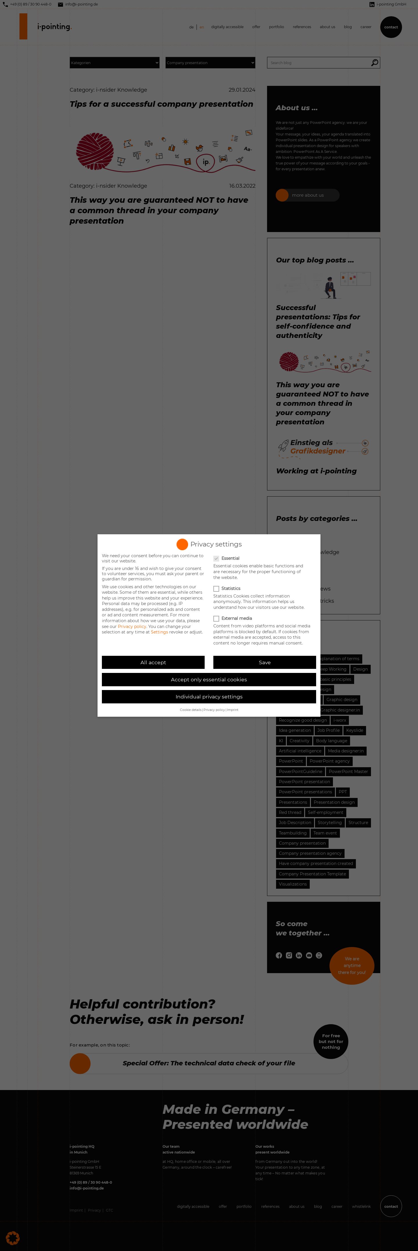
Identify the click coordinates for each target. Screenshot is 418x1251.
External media (233, 618)
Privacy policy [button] (214, 710)
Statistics (227, 588)
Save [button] (265, 662)
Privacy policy (132, 626)
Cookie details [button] (190, 710)
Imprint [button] (232, 710)
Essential (227, 558)
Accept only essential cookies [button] (209, 679)
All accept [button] (153, 662)
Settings (159, 632)
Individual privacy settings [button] (209, 697)
